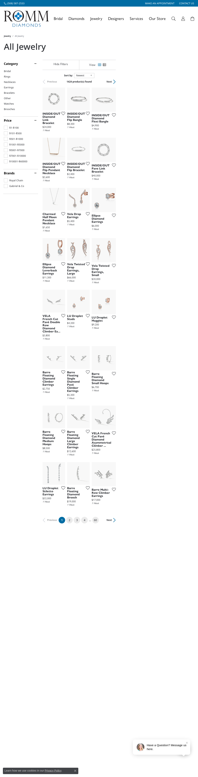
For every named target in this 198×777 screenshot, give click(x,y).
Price (8, 120)
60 (134, 663)
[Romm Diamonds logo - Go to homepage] (27, 18)
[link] (14, 3)
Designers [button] (116, 18)
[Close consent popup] (75, 771)
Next (187, 81)
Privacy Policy (53, 770)
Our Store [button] (157, 18)
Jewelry (7, 36)
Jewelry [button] (96, 18)
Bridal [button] (58, 18)
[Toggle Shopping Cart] (192, 19)
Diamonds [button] (76, 18)
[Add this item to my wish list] (89, 140)
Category (11, 63)
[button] (174, 19)
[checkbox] (11, 127)
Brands (9, 173)
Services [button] (136, 18)
